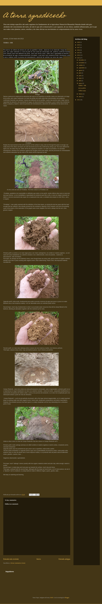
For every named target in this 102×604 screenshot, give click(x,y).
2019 (78, 45)
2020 (78, 42)
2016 (78, 50)
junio (80, 75)
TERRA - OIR (82, 85)
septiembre (82, 68)
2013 (78, 58)
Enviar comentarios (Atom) (18, 563)
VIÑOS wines (82, 90)
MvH (51, 597)
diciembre (81, 60)
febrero (81, 94)
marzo (80, 83)
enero (80, 96)
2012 (78, 100)
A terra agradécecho (34, 16)
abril (80, 80)
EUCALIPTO (82, 88)
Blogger (67, 597)
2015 (78, 52)
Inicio (39, 559)
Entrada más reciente (11, 559)
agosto (80, 70)
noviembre (82, 62)
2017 (78, 47)
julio (80, 73)
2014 (78, 55)
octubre (81, 65)
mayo (80, 78)
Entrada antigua (64, 559)
